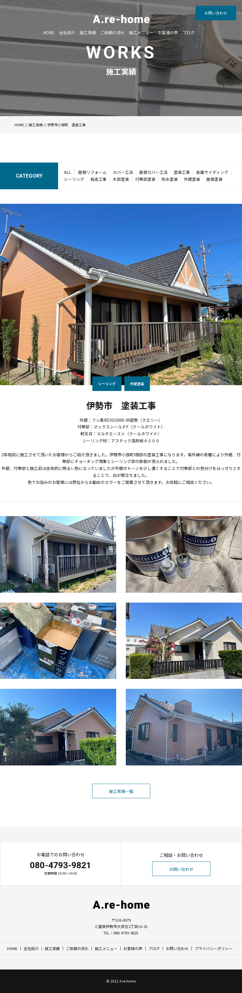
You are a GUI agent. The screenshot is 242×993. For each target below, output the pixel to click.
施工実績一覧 (121, 791)
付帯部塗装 (145, 179)
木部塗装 (121, 179)
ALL (67, 172)
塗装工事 (182, 172)
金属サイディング (212, 172)
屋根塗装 (214, 179)
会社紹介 (67, 32)
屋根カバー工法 (153, 172)
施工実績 (88, 32)
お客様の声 (168, 32)
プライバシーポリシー (213, 948)
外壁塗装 (192, 179)
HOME (49, 32)
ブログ (188, 32)
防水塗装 (170, 179)
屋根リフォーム (92, 172)
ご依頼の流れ (112, 32)
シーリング (74, 179)
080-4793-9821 (60, 865)
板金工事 (98, 179)
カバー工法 (123, 172)
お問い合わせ (216, 13)
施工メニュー (141, 32)
